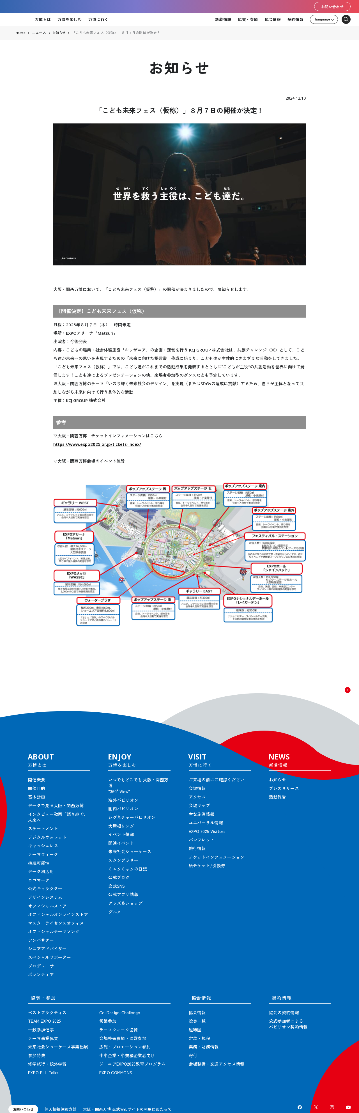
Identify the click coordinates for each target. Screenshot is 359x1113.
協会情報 (273, 19)
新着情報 (223, 19)
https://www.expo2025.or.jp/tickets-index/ (97, 444)
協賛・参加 (248, 19)
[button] (342, 695)
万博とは (43, 19)
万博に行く (98, 19)
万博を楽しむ (69, 19)
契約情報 (295, 19)
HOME (21, 33)
